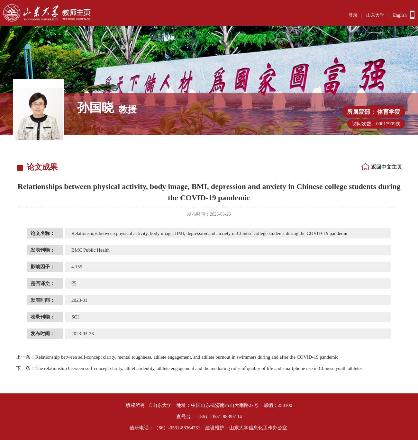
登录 (353, 15)
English (400, 15)
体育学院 (388, 112)
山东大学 (375, 15)
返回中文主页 (386, 167)
